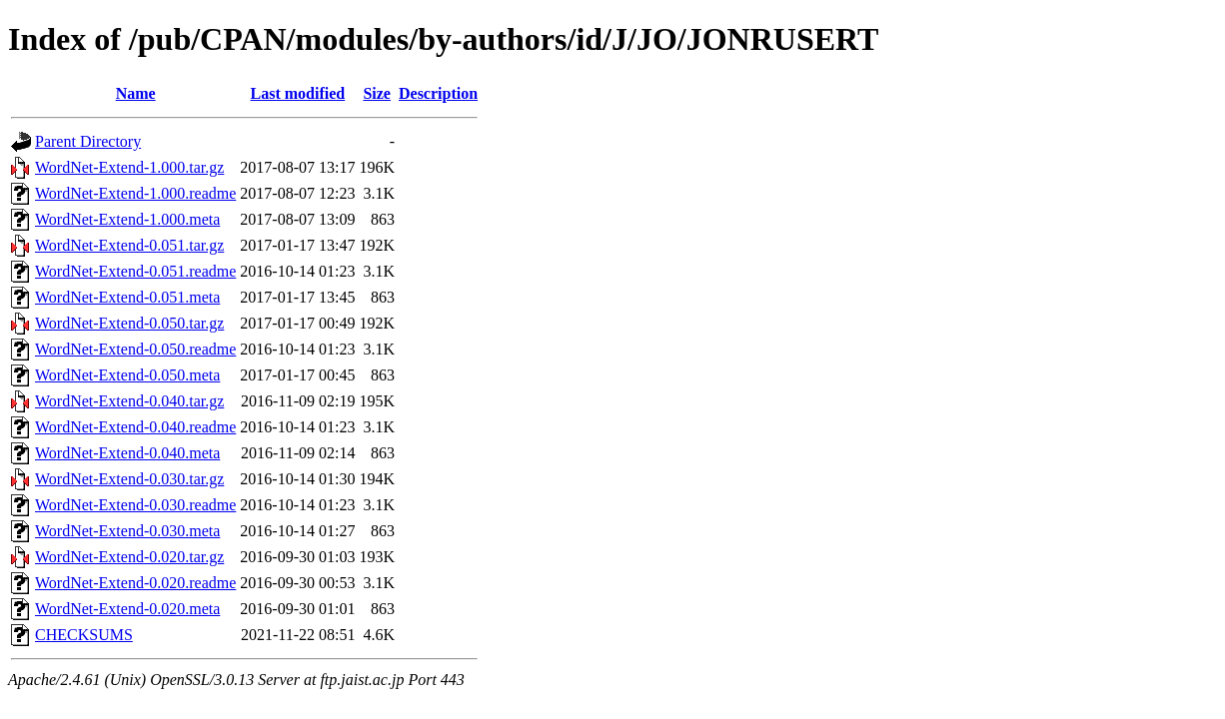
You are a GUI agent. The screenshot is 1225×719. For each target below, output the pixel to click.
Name (136, 93)
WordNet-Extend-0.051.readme (135, 271)
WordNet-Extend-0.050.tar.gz (129, 323)
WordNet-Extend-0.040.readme (135, 426)
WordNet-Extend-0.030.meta (127, 530)
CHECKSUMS (84, 634)
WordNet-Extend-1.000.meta (127, 219)
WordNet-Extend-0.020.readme (135, 582)
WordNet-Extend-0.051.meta (127, 297)
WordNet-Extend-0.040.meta (127, 452)
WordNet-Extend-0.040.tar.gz (129, 400)
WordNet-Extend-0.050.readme (135, 349)
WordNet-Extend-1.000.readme (135, 193)
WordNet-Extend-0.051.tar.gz (129, 245)
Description (438, 93)
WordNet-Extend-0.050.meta (127, 374)
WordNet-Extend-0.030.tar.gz (129, 478)
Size (377, 93)
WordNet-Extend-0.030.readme (135, 504)
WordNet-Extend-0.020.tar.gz (129, 556)
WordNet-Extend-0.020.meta (127, 608)
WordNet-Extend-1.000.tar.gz (129, 167)
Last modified (298, 93)
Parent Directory (88, 141)
